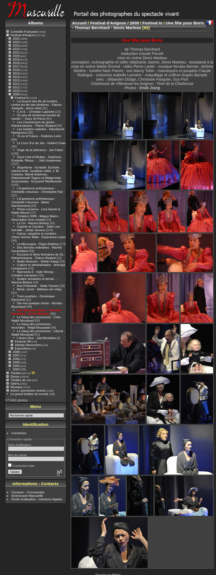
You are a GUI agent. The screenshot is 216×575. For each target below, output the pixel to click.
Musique (16, 387)
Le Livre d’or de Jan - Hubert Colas (41, 143)
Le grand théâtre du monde (29, 394)
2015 (16, 73)
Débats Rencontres (28, 345)
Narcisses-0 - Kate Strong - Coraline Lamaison (33, 273)
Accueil (79, 23)
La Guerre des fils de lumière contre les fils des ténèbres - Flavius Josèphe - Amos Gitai (36, 104)
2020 (16, 56)
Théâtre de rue (20, 380)
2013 (16, 80)
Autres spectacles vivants (28, 390)
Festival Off (22, 341)
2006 (16, 358)
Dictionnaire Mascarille (27, 495)
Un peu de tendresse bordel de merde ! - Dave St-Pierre (35, 116)
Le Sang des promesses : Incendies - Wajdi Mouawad (32, 325)
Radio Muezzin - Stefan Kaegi (38, 261)
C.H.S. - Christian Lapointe (35, 111)
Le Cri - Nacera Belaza (33, 223)
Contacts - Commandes (28, 492)
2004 (16, 365)
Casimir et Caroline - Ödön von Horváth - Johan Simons (35, 228)
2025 (16, 38)
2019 (16, 59)
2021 (16, 52)
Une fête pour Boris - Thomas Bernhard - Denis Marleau (36, 311)
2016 (16, 70)
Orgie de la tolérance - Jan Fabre (40, 150)
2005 (16, 362)
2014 (16, 76)
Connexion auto (21, 465)
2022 (16, 49)
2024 (16, 42)
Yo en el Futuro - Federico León (39, 136)
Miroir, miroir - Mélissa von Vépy (39, 289)
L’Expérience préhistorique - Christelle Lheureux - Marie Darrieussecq (33, 202)
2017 (16, 66)
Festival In (22, 97)
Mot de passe (17, 455)
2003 (16, 369)
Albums (35, 23)
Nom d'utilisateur (19, 444)
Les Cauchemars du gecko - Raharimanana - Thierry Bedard (33, 123)
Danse (15, 376)
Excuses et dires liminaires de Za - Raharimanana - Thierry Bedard (38, 256)
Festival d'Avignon (23, 35)
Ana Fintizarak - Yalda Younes (38, 285)
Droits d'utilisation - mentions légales (37, 499)
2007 (16, 355)
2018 (16, 63)
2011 (16, 87)
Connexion (18, 433)
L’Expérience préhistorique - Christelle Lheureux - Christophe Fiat (37, 189)
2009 (16, 94)
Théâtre (15, 373)
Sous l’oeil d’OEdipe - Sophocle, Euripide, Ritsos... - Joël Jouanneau (36, 158)
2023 (16, 45)
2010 (16, 90)
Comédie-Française (24, 31)
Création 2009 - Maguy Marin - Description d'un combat (35, 217)
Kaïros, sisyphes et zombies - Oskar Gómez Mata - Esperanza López (38, 235)
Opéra (14, 383)
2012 (16, 83)
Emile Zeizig (149, 88)
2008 (16, 352)
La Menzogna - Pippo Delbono (38, 244)
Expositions (23, 348)
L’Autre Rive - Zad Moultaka (36, 338)
